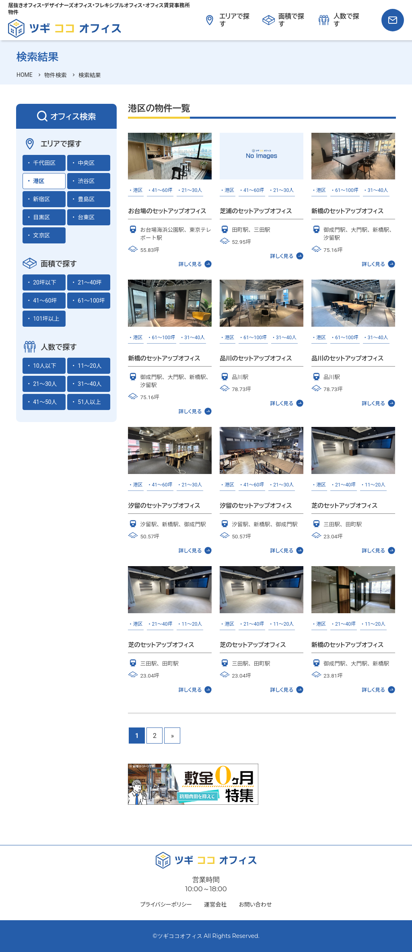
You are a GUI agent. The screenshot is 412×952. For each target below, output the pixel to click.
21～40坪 (89, 282)
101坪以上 (46, 318)
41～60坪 (45, 300)
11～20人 (89, 366)
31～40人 (89, 384)
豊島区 (86, 199)
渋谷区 (86, 181)
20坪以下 (44, 282)
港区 (38, 181)
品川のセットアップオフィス (256, 358)
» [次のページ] (172, 736)
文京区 (41, 235)
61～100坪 (91, 300)
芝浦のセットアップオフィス (256, 211)
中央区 (86, 163)
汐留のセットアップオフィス (164, 506)
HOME (24, 75)
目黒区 (41, 217)
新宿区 (41, 199)
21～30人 (45, 384)
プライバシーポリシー (166, 904)
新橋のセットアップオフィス (347, 211)
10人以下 (44, 366)
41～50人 (45, 402)
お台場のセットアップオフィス (167, 211)
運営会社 (215, 904)
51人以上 (89, 402)
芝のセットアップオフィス (344, 506)
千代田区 (44, 163)
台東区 (86, 217)
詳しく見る (195, 264)
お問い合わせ (255, 904)
